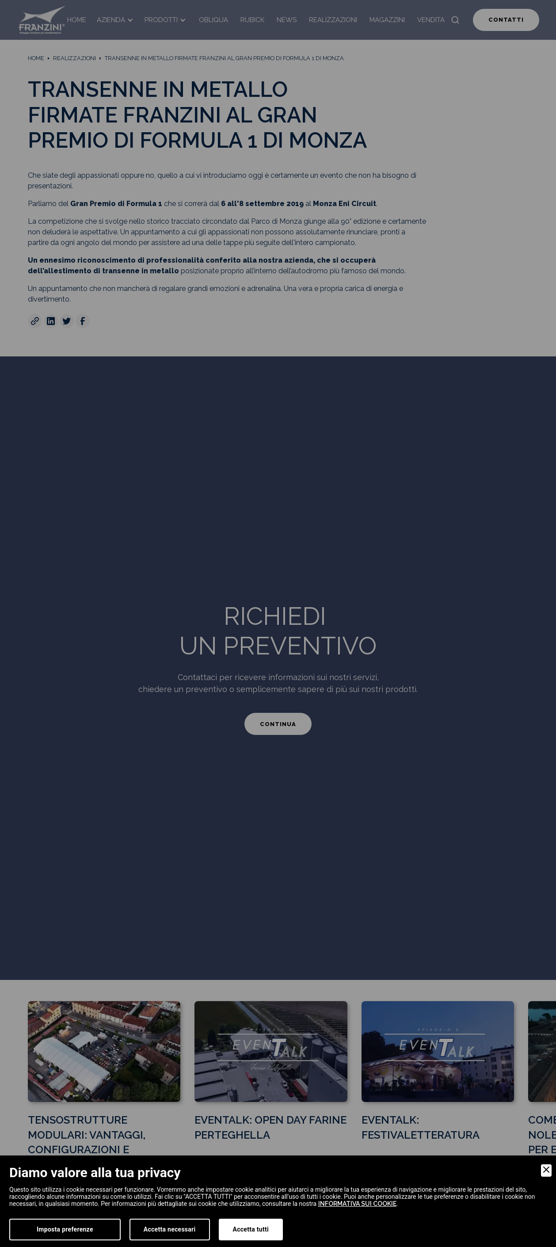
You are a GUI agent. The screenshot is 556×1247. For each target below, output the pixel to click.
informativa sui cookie (357, 1203)
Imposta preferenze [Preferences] (65, 1229)
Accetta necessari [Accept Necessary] (170, 1229)
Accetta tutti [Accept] (251, 1229)
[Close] (546, 1170)
